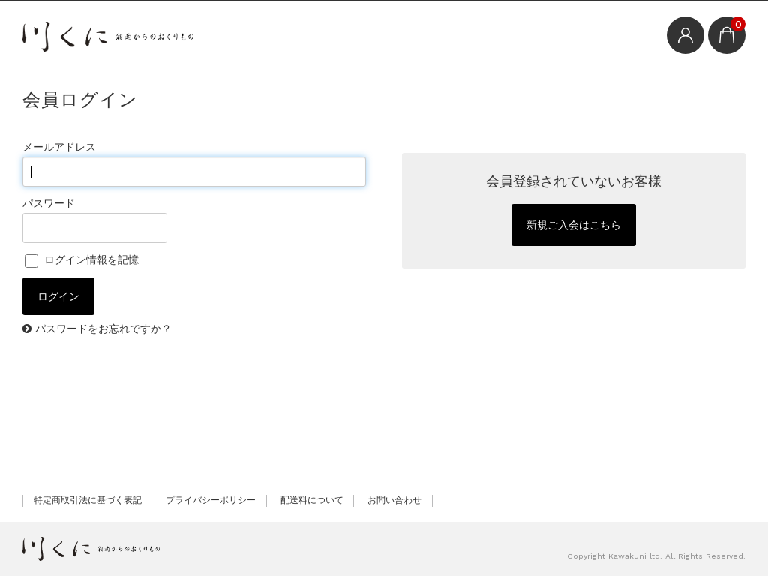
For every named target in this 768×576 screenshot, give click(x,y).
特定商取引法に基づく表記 (88, 500)
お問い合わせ (395, 500)
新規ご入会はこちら (573, 225)
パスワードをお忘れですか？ (103, 328)
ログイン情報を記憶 (82, 260)
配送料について (312, 500)
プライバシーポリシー (211, 500)
